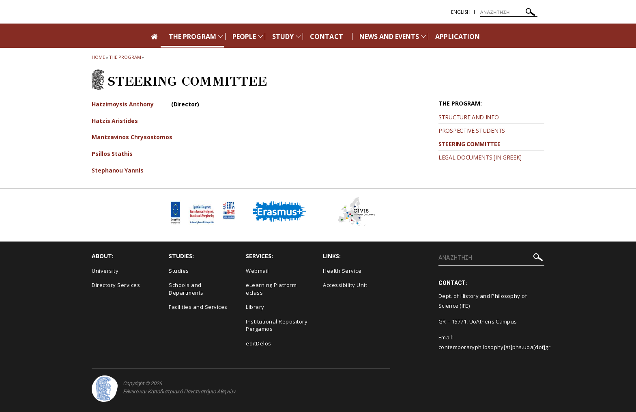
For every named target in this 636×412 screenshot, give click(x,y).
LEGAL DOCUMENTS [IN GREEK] (480, 157)
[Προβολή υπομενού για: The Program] (220, 36)
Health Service (342, 270)
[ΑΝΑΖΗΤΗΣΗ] (508, 12)
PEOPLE (244, 36)
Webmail (257, 270)
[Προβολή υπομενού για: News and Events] (423, 36)
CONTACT (326, 36)
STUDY (283, 36)
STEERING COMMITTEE (469, 144)
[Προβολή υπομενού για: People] (260, 36)
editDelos (258, 343)
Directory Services (116, 285)
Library (255, 307)
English (461, 12)
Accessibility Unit (345, 285)
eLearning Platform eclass (271, 288)
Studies (179, 270)
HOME (98, 57)
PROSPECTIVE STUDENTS (471, 130)
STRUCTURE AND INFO (468, 117)
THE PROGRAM (192, 36)
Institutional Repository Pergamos (276, 325)
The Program (125, 57)
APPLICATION (457, 36)
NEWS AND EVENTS (389, 36)
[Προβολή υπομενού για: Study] (298, 36)
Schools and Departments (186, 288)
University (105, 270)
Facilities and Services (198, 307)
